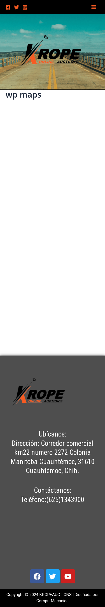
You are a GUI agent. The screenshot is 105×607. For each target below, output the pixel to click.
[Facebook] (8, 7)
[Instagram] (24, 7)
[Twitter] (16, 7)
